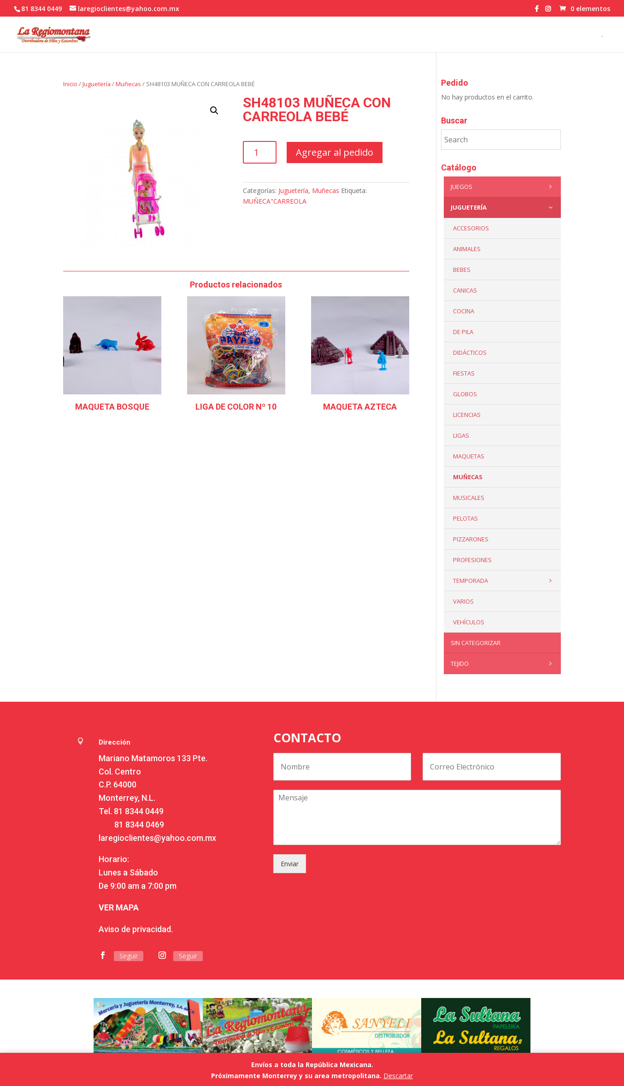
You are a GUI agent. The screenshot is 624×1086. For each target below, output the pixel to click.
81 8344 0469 (139, 824)
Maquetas (468, 456)
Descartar (398, 1075)
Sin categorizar (475, 643)
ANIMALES (467, 249)
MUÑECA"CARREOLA (274, 201)
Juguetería (96, 84)
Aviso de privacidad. (136, 929)
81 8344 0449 (139, 811)
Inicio (70, 84)
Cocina (463, 311)
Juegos (503, 186)
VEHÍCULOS (468, 622)
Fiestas (464, 373)
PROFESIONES (472, 560)
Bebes (462, 269)
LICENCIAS (467, 415)
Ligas (461, 435)
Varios (463, 601)
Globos (465, 394)
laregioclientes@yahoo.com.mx (157, 838)
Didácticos (470, 352)
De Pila (463, 332)
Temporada (504, 580)
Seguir (128, 955)
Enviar (290, 863)
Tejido (503, 663)
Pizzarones (471, 539)
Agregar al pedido (334, 152)
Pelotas (465, 518)
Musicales (468, 497)
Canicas (465, 290)
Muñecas (128, 84)
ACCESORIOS (471, 228)
